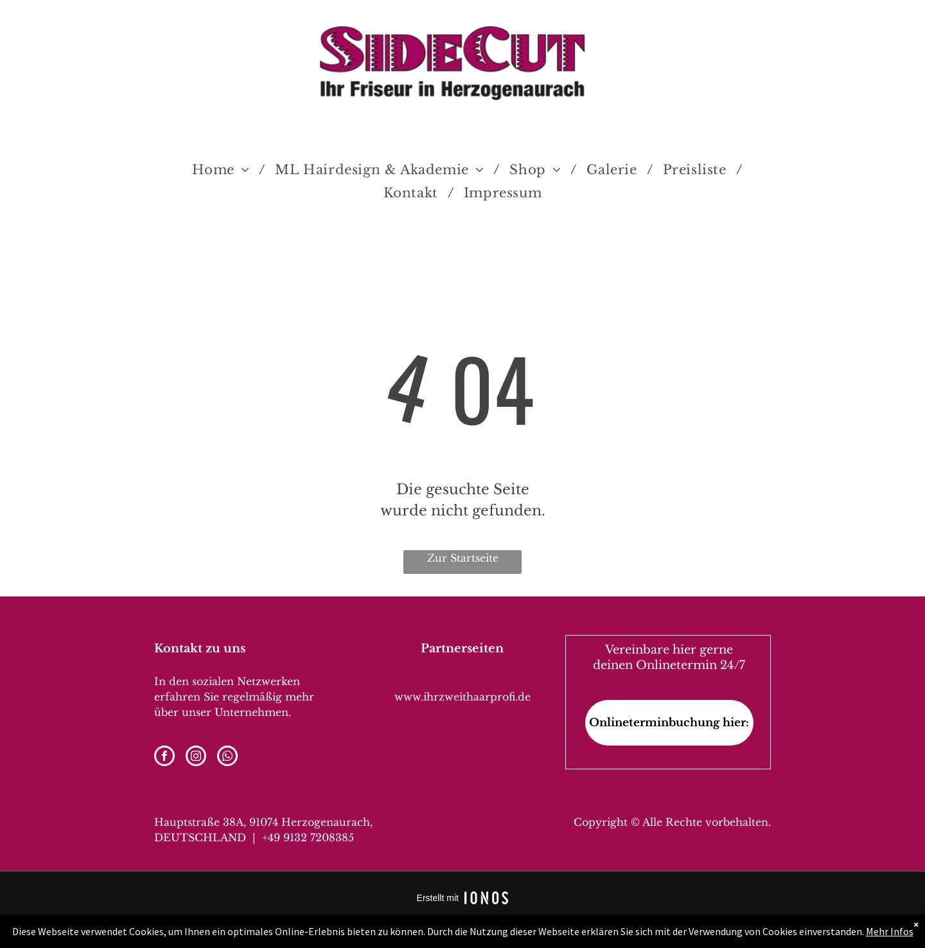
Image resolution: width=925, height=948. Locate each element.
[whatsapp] (227, 757)
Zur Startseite (462, 557)
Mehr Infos (889, 931)
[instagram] (196, 757)
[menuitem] (223, 169)
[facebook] (164, 757)
